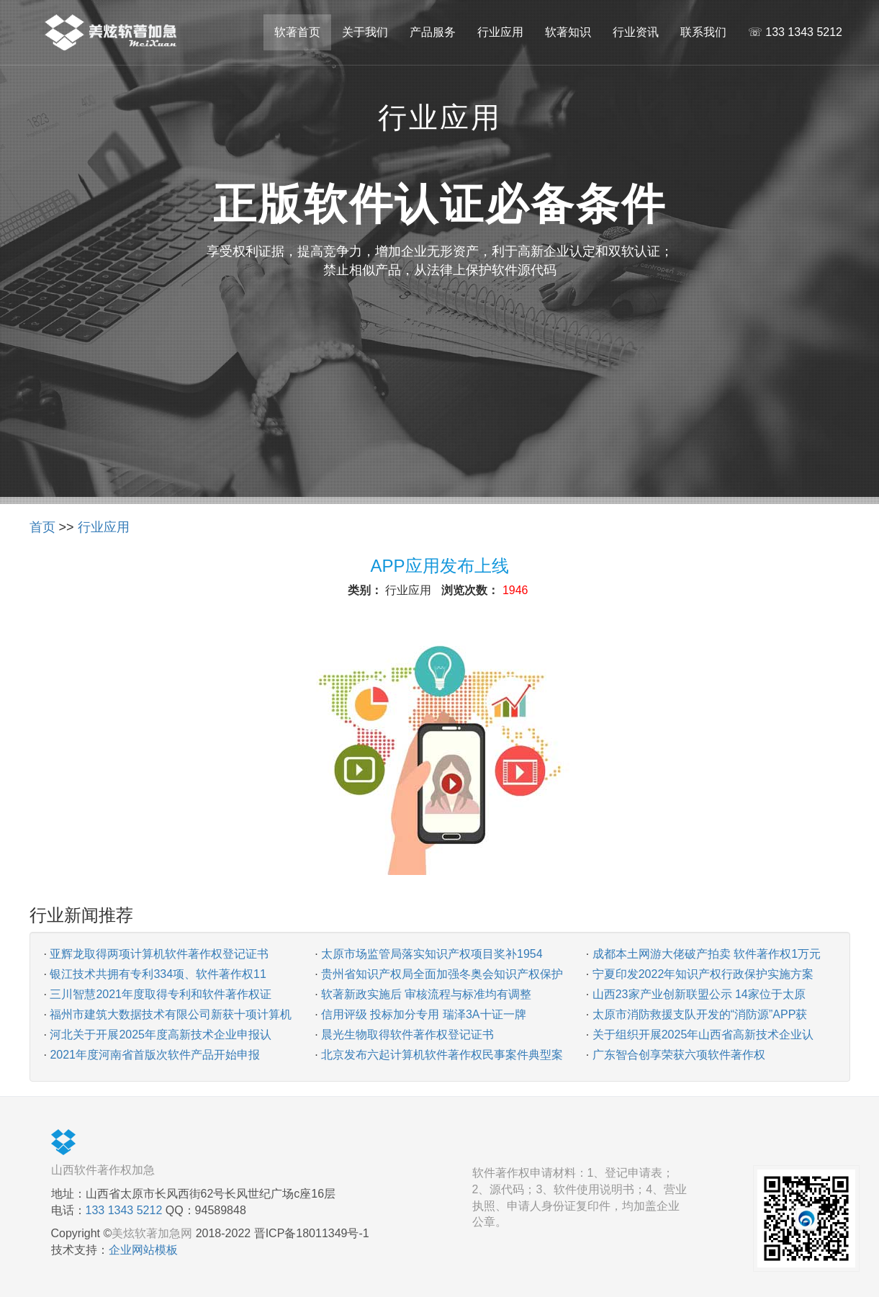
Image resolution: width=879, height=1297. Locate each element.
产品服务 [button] (433, 32)
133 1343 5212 (124, 1210)
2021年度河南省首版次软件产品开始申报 (155, 1055)
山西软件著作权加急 (103, 1170)
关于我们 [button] (365, 32)
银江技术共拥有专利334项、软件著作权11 (158, 974)
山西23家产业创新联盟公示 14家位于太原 (699, 994)
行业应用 (104, 527)
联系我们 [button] (703, 32)
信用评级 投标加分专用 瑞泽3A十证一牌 (423, 1014)
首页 (42, 527)
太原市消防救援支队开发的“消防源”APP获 (700, 1014)
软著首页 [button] (297, 32)
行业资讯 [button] (636, 32)
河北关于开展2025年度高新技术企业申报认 (160, 1034)
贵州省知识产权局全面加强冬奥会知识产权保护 (442, 974)
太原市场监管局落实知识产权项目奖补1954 (432, 954)
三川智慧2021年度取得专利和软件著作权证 (160, 994)
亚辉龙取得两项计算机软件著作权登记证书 (159, 954)
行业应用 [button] (500, 32)
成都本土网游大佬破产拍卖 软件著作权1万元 (706, 954)
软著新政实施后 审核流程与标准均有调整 (426, 994)
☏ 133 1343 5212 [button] (795, 32)
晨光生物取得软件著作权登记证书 (407, 1034)
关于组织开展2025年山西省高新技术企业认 (703, 1034)
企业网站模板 (143, 1250)
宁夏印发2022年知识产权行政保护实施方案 (703, 974)
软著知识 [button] (568, 32)
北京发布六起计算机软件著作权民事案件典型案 (442, 1055)
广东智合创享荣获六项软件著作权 (678, 1055)
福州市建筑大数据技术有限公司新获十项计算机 (171, 1014)
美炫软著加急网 (152, 1233)
